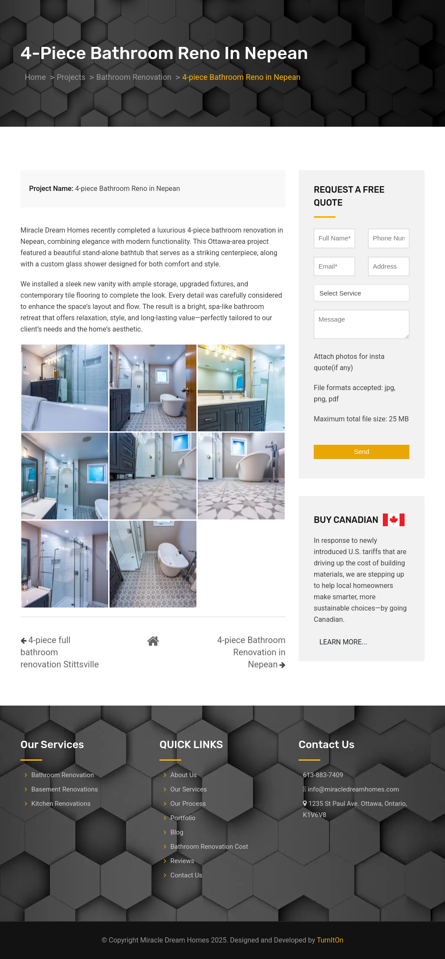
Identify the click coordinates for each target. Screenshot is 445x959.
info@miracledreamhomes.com (353, 789)
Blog (176, 832)
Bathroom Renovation (62, 775)
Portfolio (183, 818)
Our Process (188, 804)
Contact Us (186, 875)
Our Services (188, 789)
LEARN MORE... (343, 642)
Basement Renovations (64, 789)
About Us (183, 775)
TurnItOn (330, 940)
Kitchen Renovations (60, 804)
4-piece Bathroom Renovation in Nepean (251, 652)
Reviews (182, 861)
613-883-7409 (323, 775)
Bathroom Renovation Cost (209, 847)
